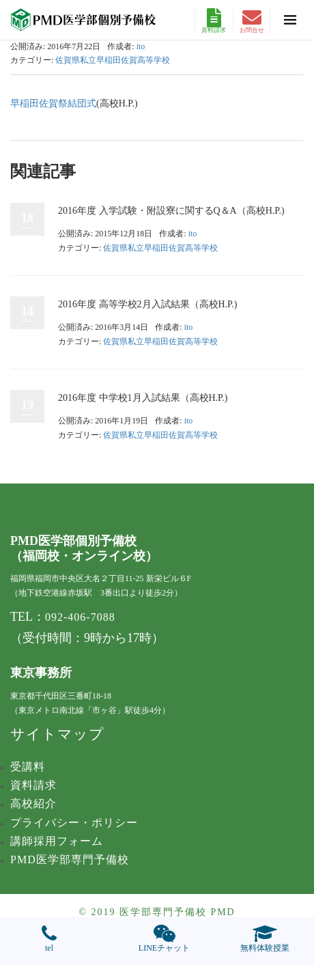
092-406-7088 (80, 617)
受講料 (27, 766)
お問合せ (252, 20)
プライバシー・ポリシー (74, 822)
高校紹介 (33, 803)
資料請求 (213, 20)
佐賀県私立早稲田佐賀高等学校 (112, 60)
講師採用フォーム (56, 841)
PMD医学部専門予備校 (69, 859)
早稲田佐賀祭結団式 (53, 103)
